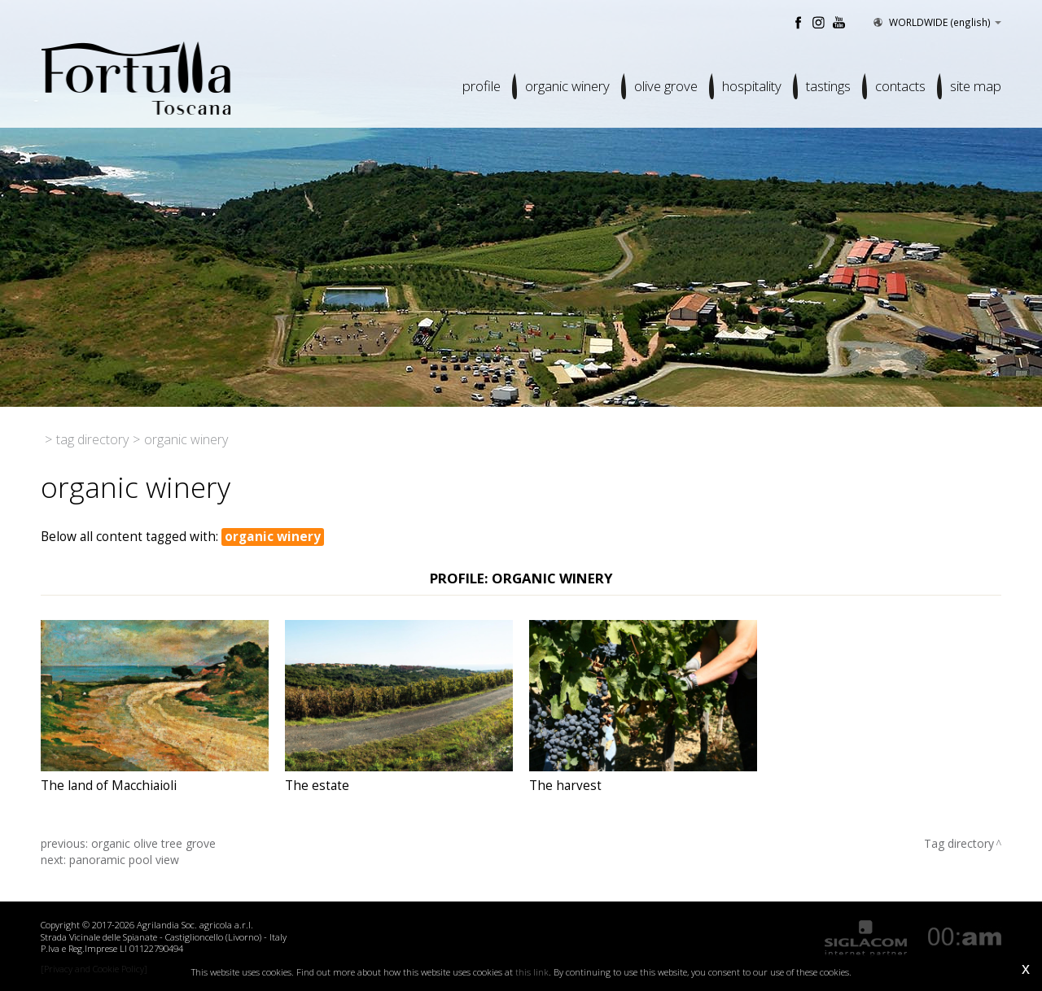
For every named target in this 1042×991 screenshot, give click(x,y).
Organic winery (567, 85)
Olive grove (666, 85)
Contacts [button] (900, 85)
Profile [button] (481, 85)
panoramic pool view (124, 859)
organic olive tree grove (153, 843)
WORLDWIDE (936, 21)
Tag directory (92, 439)
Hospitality (752, 85)
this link (532, 972)
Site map (975, 85)
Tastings (828, 85)
